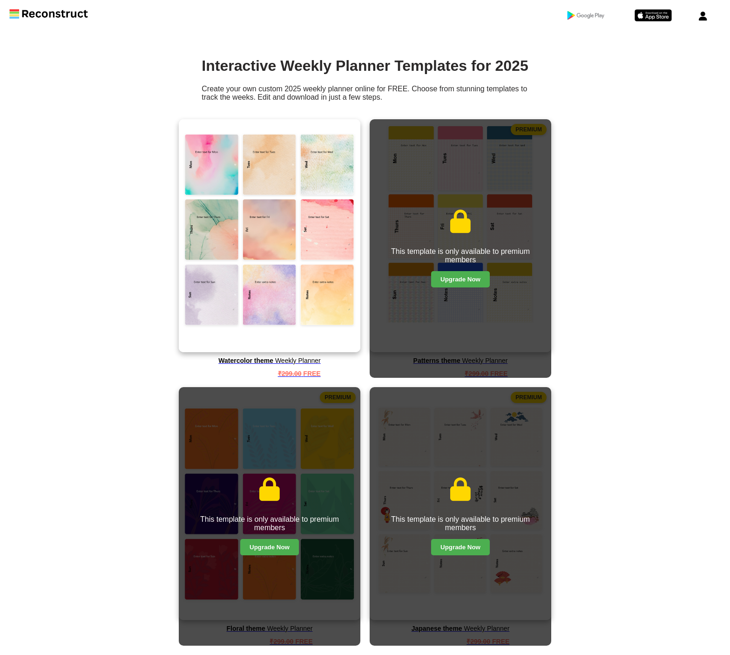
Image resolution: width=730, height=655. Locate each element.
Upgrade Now (460, 279)
